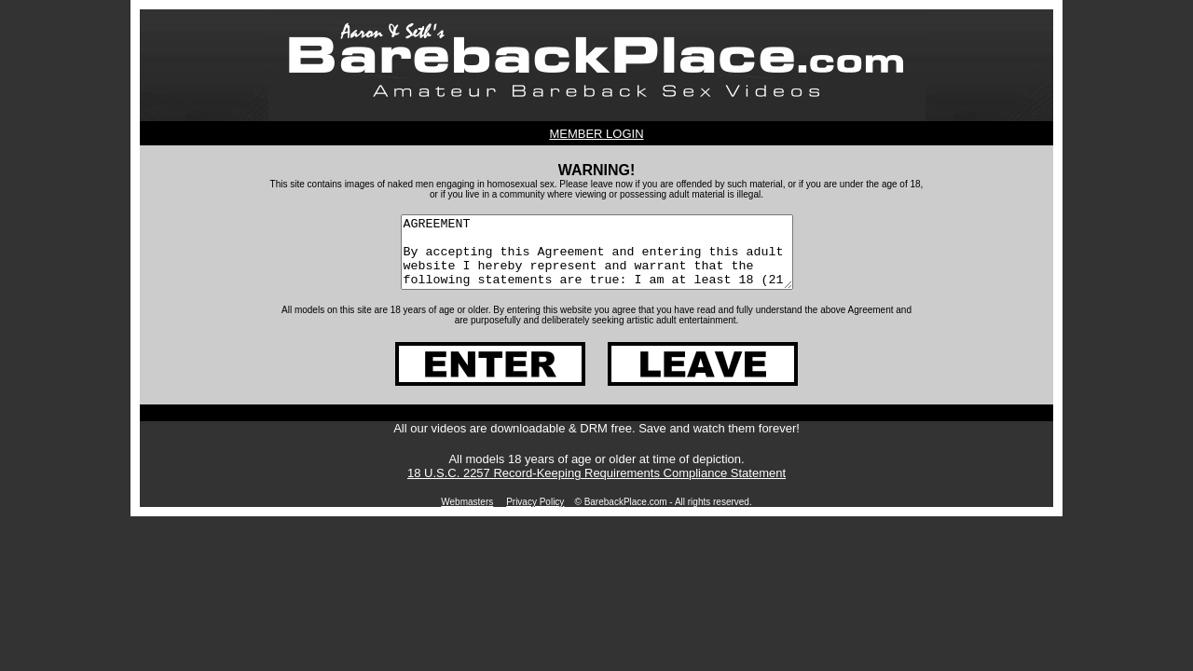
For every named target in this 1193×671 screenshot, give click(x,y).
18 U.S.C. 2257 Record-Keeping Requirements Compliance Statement (596, 487)
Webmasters (467, 516)
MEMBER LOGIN (596, 134)
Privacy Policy (535, 516)
